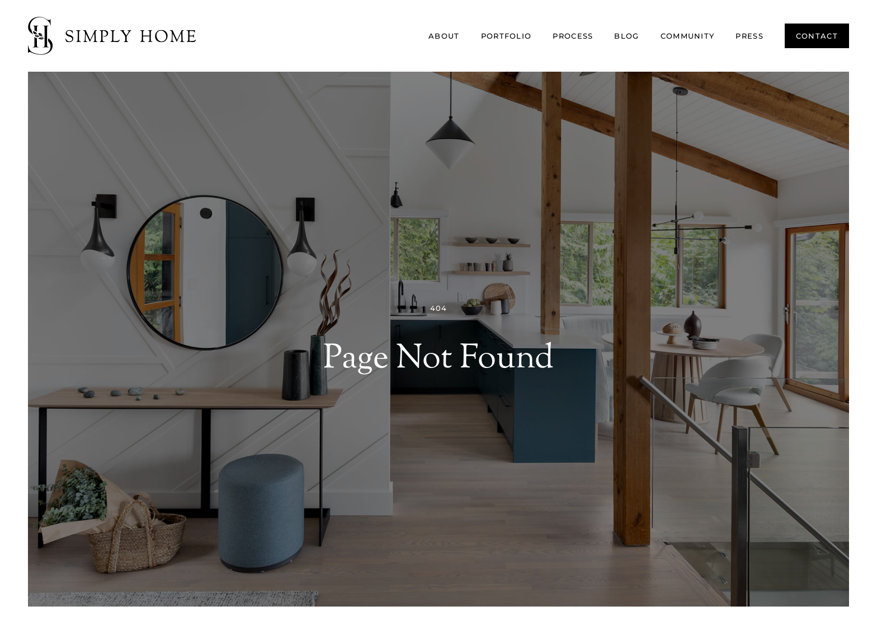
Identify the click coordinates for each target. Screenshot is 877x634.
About (444, 35)
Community (688, 35)
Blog (626, 35)
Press (749, 35)
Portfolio (506, 35)
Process (573, 35)
